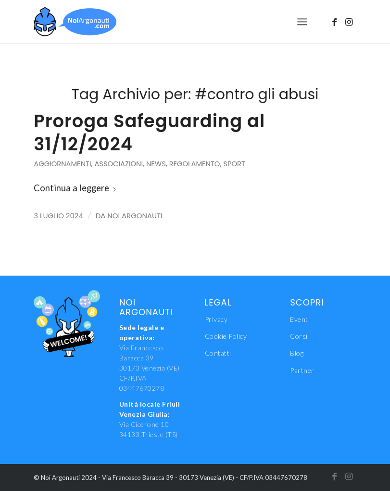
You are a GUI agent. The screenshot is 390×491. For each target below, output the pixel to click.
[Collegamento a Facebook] (334, 21)
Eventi (300, 319)
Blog (296, 353)
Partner (302, 370)
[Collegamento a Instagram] (349, 21)
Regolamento (194, 164)
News (156, 164)
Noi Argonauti (134, 216)
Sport (234, 164)
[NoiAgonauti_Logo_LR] (75, 21)
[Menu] (302, 22)
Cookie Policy (226, 336)
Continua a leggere (75, 188)
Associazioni (118, 164)
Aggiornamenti (62, 164)
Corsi (299, 336)
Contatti (218, 353)
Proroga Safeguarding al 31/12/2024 (149, 132)
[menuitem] (302, 22)
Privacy (216, 319)
